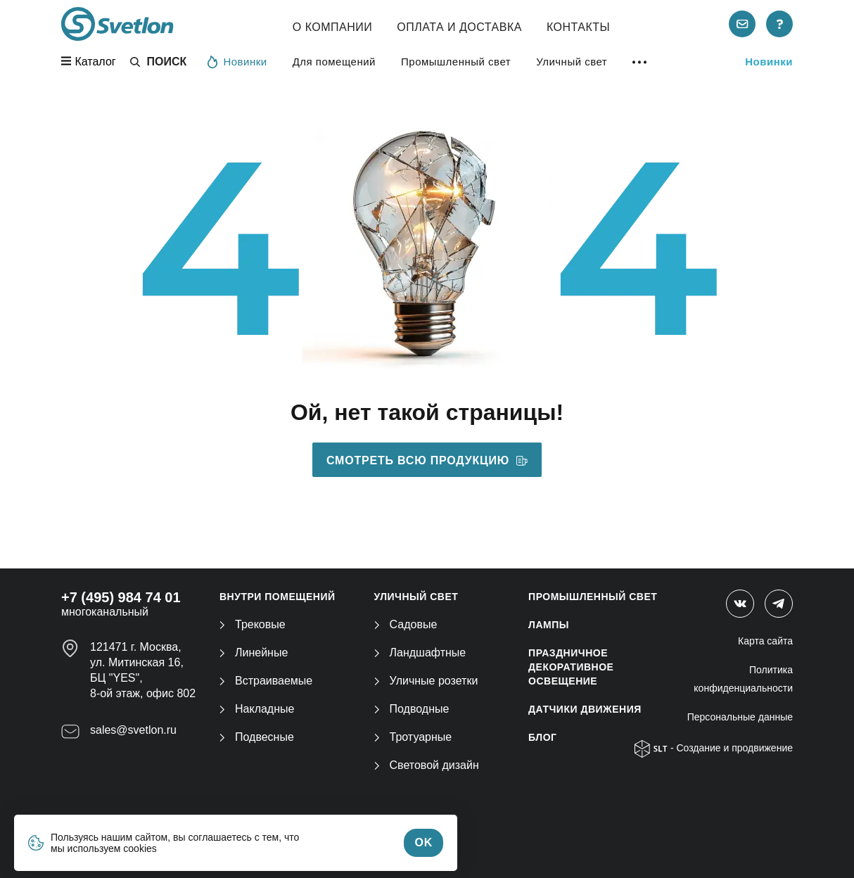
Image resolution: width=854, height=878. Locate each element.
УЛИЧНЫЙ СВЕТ (416, 596)
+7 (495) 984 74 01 (121, 597)
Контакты (578, 27)
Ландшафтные (420, 652)
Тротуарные (413, 737)
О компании (333, 27)
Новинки (237, 61)
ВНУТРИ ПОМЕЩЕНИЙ (277, 596)
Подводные (412, 709)
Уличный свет (571, 62)
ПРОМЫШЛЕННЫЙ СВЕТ (592, 596)
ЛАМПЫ (548, 624)
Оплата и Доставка (459, 27)
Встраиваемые (265, 681)
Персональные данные (740, 717)
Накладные (256, 709)
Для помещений (334, 62)
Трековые (252, 624)
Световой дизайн (426, 765)
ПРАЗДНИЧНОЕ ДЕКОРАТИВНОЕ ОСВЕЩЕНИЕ (570, 667)
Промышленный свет (456, 62)
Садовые (406, 624)
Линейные (253, 652)
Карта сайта (765, 641)
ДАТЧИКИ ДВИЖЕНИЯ (585, 709)
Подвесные (256, 737)
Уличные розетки (426, 681)
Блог (542, 737)
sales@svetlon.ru (133, 730)
